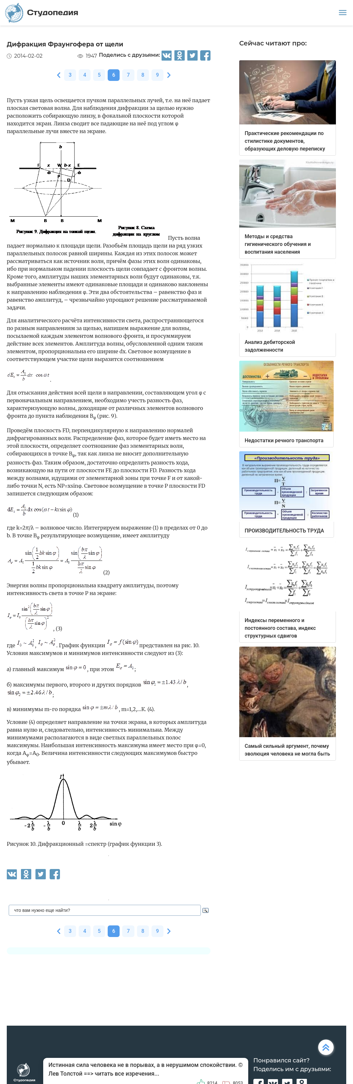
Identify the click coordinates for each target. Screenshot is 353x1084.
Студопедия (41, 13)
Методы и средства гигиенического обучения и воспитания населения (278, 244)
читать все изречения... (127, 1073)
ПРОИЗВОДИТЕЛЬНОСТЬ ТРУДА (284, 531)
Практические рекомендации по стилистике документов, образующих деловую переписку (285, 141)
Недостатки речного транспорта (284, 440)
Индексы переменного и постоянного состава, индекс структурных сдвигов (280, 628)
